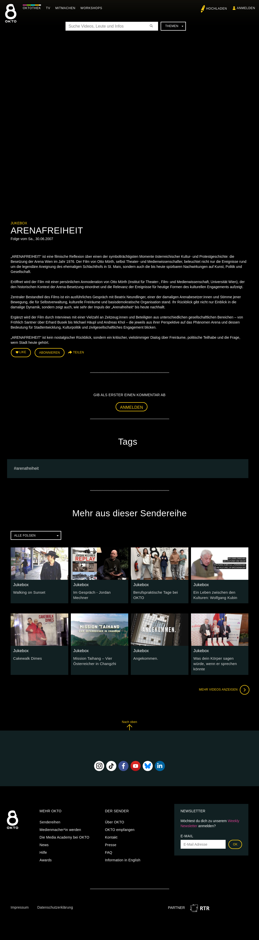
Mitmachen (67, 8)
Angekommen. (145, 657)
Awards (45, 853)
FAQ (108, 845)
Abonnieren (49, 352)
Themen (174, 26)
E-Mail (187, 829)
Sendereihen (49, 815)
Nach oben (129, 718)
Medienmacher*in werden (60, 822)
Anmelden (131, 406)
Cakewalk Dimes (26, 657)
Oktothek (33, 8)
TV (49, 8)
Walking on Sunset (28, 591)
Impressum (20, 900)
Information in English (122, 853)
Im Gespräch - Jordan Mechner (98, 591)
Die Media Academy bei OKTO (64, 830)
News (44, 838)
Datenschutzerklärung (55, 900)
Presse (110, 838)
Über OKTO (114, 815)
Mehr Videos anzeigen (223, 682)
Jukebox (19, 223)
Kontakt (111, 830)
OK (235, 837)
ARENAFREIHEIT (27, 467)
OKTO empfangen (120, 822)
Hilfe (43, 845)
